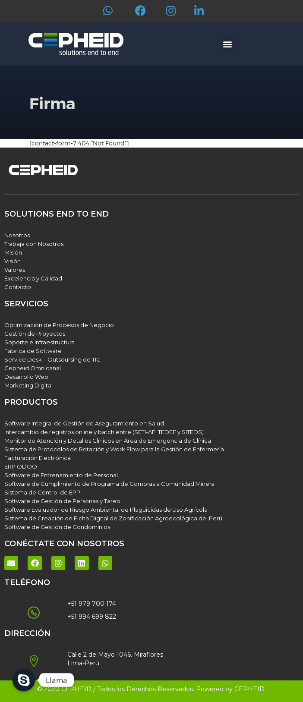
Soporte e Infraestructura (39, 342)
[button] (227, 44)
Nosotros (17, 235)
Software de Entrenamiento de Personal (61, 475)
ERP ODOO (20, 466)
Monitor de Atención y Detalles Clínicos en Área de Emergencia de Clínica (107, 440)
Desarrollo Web (26, 376)
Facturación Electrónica (37, 457)
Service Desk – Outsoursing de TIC (52, 359)
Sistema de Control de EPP (42, 492)
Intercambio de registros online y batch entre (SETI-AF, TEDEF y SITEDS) (104, 431)
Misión (13, 252)
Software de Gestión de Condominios (57, 526)
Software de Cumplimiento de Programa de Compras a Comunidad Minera (109, 483)
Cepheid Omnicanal (32, 368)
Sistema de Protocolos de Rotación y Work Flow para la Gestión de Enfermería (114, 449)
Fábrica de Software (33, 350)
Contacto (17, 286)
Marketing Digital (28, 385)
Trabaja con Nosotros (33, 243)
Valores (14, 269)
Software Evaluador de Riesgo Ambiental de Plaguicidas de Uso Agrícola (106, 509)
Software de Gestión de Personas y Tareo (62, 500)
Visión (12, 261)
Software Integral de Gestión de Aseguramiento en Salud (84, 423)
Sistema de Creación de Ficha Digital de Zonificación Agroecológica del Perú (113, 518)
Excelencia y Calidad (33, 278)
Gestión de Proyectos (34, 333)
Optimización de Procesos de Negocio (59, 324)
